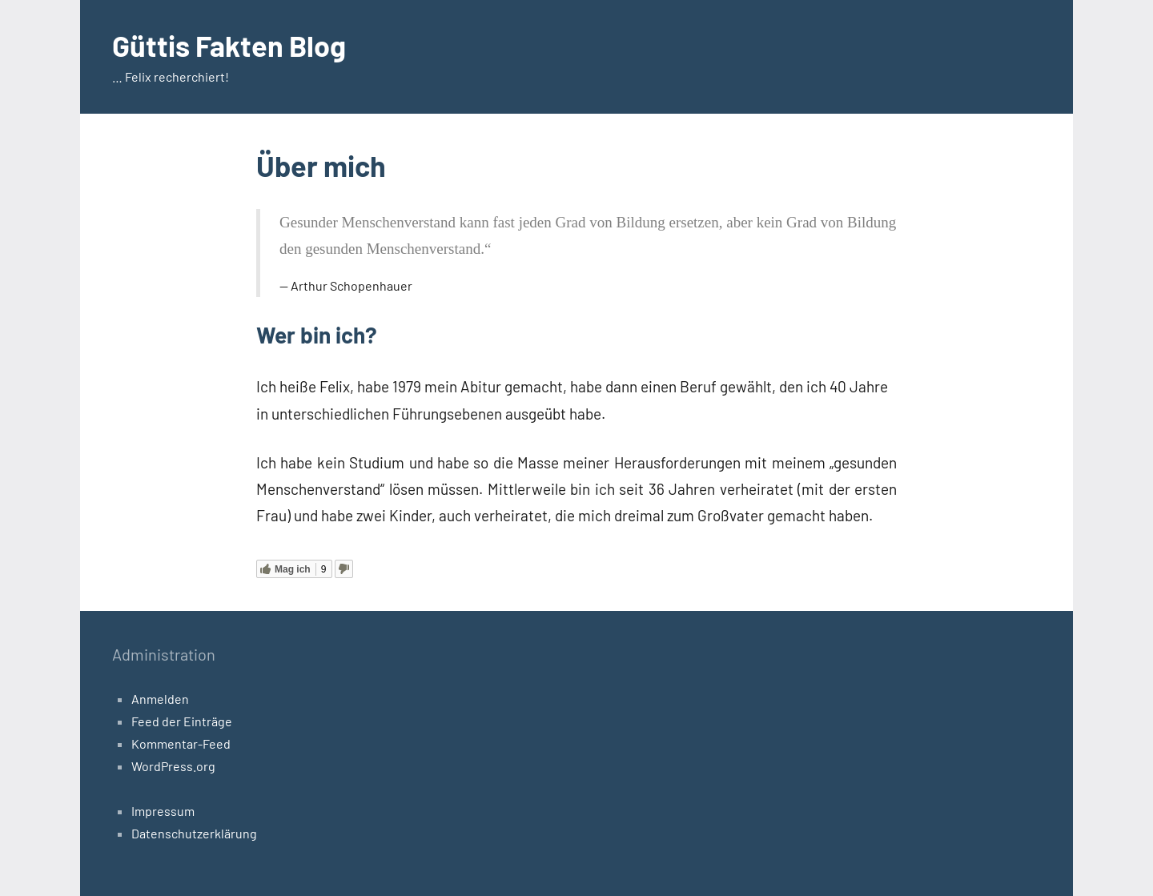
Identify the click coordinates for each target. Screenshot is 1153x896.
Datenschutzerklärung (194, 833)
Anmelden (160, 698)
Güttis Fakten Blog (229, 45)
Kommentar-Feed (181, 743)
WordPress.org (173, 765)
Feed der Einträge (181, 721)
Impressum (163, 810)
